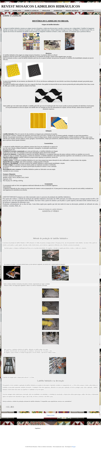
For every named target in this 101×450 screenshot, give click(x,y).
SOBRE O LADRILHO (32, 10)
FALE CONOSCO (88, 10)
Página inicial (50, 415)
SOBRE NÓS (17, 10)
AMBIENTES (58, 10)
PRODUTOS (46, 10)
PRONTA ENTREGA (72, 10)
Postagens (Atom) (52, 420)
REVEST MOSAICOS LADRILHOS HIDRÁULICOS (40, 6)
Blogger (74, 446)
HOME (6, 10)
